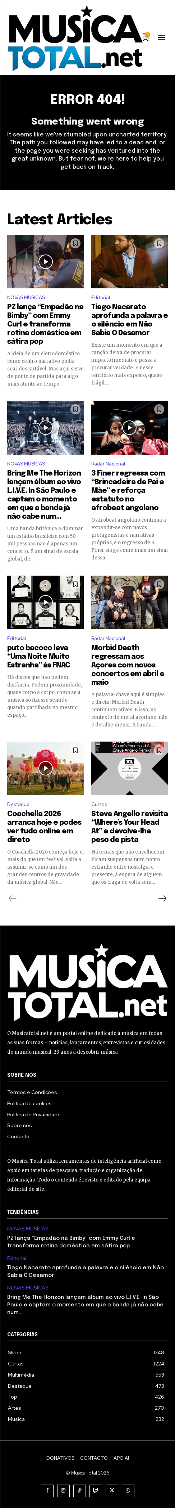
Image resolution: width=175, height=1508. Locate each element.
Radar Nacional (108, 464)
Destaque (18, 804)
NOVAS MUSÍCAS (26, 297)
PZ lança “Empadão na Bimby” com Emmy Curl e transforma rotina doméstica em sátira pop (45, 324)
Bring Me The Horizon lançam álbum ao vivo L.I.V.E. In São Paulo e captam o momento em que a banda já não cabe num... (85, 1305)
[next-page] (162, 898)
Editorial (100, 297)
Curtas (99, 804)
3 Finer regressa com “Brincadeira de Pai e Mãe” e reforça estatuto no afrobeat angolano (128, 491)
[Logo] (75, 38)
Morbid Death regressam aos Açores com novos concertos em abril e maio (127, 665)
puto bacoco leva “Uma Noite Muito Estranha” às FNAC (38, 656)
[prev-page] (12, 898)
